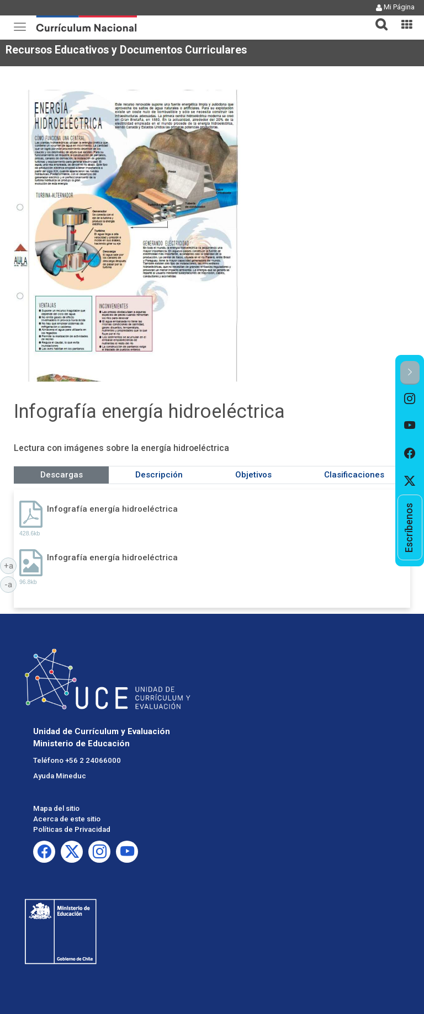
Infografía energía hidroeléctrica (112, 509)
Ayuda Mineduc (59, 776)
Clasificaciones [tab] (354, 475)
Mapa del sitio (56, 808)
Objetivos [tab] (253, 475)
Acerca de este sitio (66, 819)
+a (10, 565)
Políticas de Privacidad (71, 829)
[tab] (377, 18)
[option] (410, 398)
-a (10, 584)
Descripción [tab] (159, 475)
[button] (377, 17)
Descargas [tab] (61, 475)
